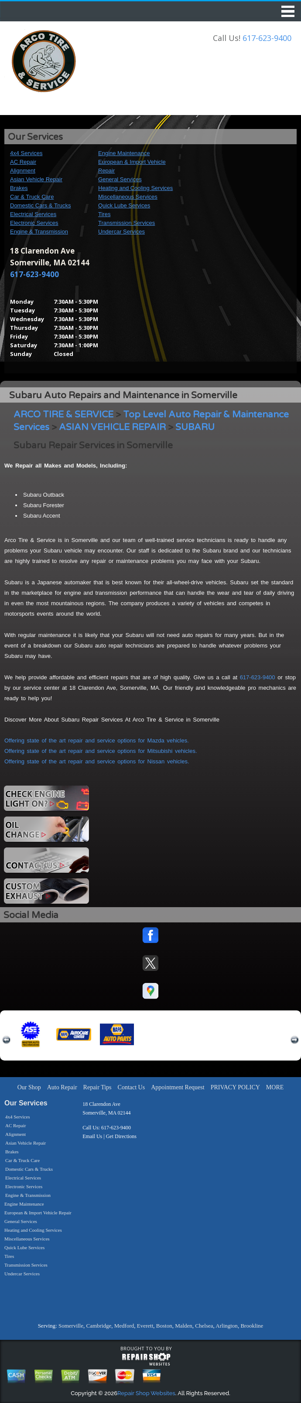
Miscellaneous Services (127, 196)
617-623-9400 (267, 38)
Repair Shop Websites (146, 1393)
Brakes (18, 188)
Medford (124, 1325)
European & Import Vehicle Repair (38, 1212)
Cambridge (98, 1325)
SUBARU (195, 427)
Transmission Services (126, 223)
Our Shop (29, 1087)
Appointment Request (178, 1087)
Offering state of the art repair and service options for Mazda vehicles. (96, 740)
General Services (120, 179)
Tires (104, 214)
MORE (275, 1087)
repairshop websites (146, 1359)
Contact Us (131, 1087)
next (294, 1040)
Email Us (92, 1136)
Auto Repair (62, 1087)
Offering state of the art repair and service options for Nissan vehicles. (96, 761)
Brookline (251, 1325)
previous (6, 1040)
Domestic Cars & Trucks (40, 205)
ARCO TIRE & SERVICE (63, 414)
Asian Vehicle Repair (36, 179)
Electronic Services (34, 223)
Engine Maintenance (124, 153)
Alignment (22, 170)
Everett (145, 1325)
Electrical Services (33, 214)
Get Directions (121, 1136)
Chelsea (204, 1325)
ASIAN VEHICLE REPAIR (112, 427)
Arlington (226, 1325)
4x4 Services (26, 153)
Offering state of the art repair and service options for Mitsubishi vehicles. (100, 751)
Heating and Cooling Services (135, 188)
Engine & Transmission (39, 231)
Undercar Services (121, 231)
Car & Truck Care (32, 196)
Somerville (70, 1325)
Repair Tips (97, 1087)
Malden (183, 1325)
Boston (164, 1325)
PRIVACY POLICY (235, 1087)
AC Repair (23, 162)
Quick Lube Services (124, 205)
